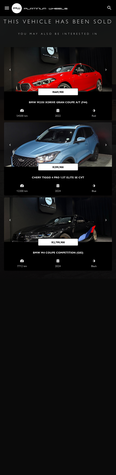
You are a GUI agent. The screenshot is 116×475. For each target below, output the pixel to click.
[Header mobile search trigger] (109, 7)
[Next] (106, 70)
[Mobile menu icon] (7, 8)
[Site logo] (40, 8)
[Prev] (10, 70)
